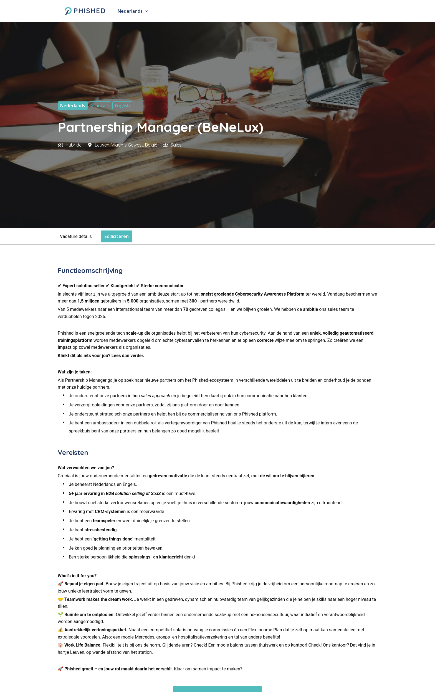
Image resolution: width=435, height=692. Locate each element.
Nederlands (72, 105)
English (122, 105)
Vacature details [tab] (76, 236)
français (100, 105)
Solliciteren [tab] (116, 236)
